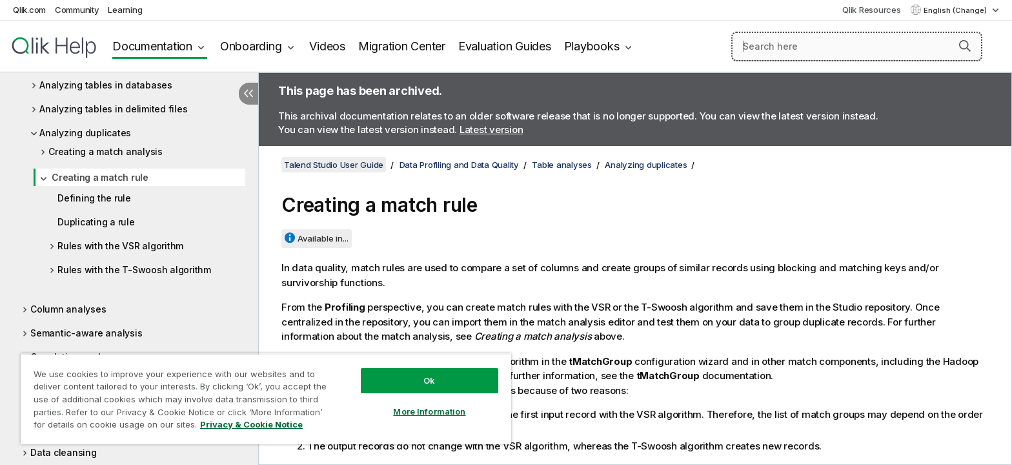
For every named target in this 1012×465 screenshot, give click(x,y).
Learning (125, 10)
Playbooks (592, 46)
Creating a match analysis (105, 151)
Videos (327, 46)
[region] (266, 398)
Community (77, 10)
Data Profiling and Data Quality (459, 165)
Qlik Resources (871, 10)
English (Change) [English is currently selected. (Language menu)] (956, 10)
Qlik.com (29, 10)
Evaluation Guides (504, 46)
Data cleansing (63, 452)
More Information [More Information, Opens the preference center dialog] (429, 411)
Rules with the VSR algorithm (120, 245)
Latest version (491, 129)
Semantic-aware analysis (86, 332)
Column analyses (68, 309)
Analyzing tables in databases (105, 84)
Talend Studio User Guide (333, 165)
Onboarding (251, 46)
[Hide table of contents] (248, 94)
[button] (965, 45)
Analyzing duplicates (85, 132)
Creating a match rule (100, 177)
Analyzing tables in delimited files (113, 108)
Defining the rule (94, 197)
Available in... (323, 238)
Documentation (152, 46)
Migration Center (401, 46)
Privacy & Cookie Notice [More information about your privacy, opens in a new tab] (251, 424)
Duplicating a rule (96, 221)
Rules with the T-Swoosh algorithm (134, 269)
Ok (429, 380)
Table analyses (562, 165)
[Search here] (857, 46)
